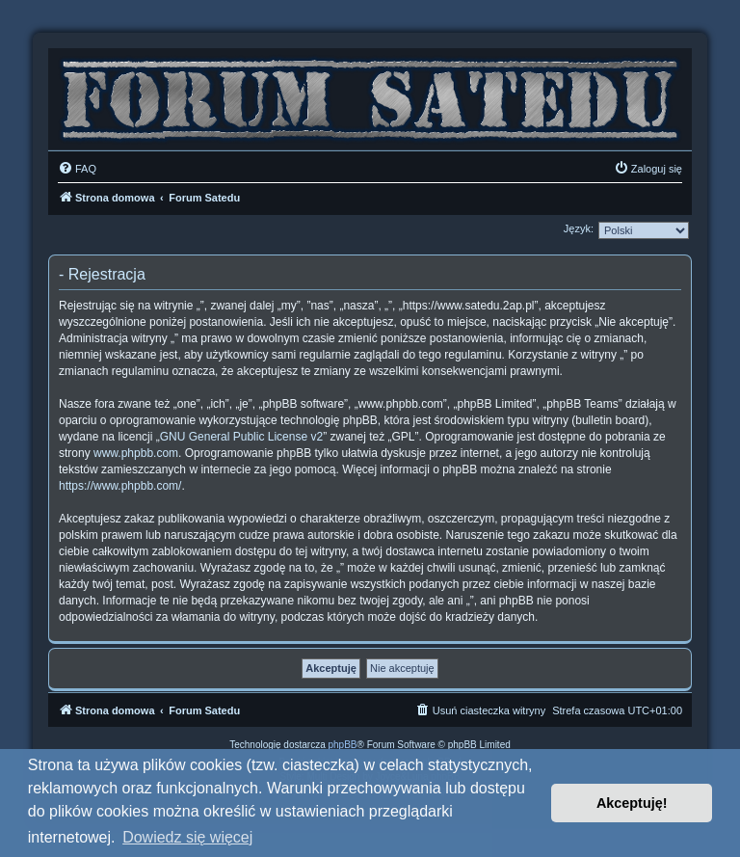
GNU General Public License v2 (241, 436)
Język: (579, 228)
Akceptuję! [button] (632, 803)
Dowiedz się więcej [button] (187, 837)
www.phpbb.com (135, 453)
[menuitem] (77, 168)
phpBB (343, 744)
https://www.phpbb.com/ (120, 486)
